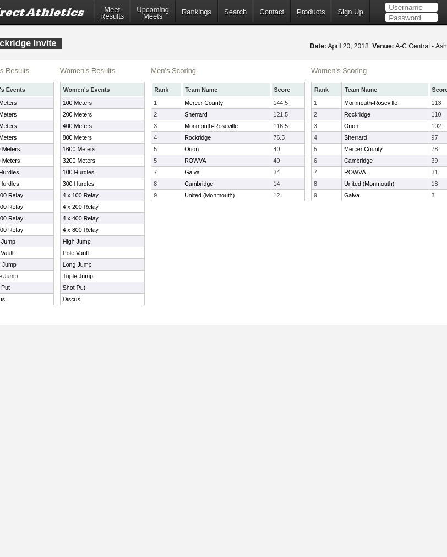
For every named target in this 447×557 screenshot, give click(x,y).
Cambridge (198, 183)
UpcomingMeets (153, 13)
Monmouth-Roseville (211, 126)
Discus (71, 299)
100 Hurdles (78, 172)
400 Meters (77, 126)
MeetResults (112, 13)
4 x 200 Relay (81, 206)
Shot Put (74, 287)
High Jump (77, 241)
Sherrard (195, 114)
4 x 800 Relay (81, 230)
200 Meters (77, 114)
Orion (191, 149)
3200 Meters (79, 160)
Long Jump (77, 264)
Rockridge (197, 137)
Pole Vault (76, 253)
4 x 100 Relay (81, 195)
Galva (192, 172)
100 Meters (77, 103)
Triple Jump (78, 276)
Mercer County (203, 103)
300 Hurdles (78, 183)
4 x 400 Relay (81, 218)
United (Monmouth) (209, 195)
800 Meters (77, 137)
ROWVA (195, 160)
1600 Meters (79, 149)
